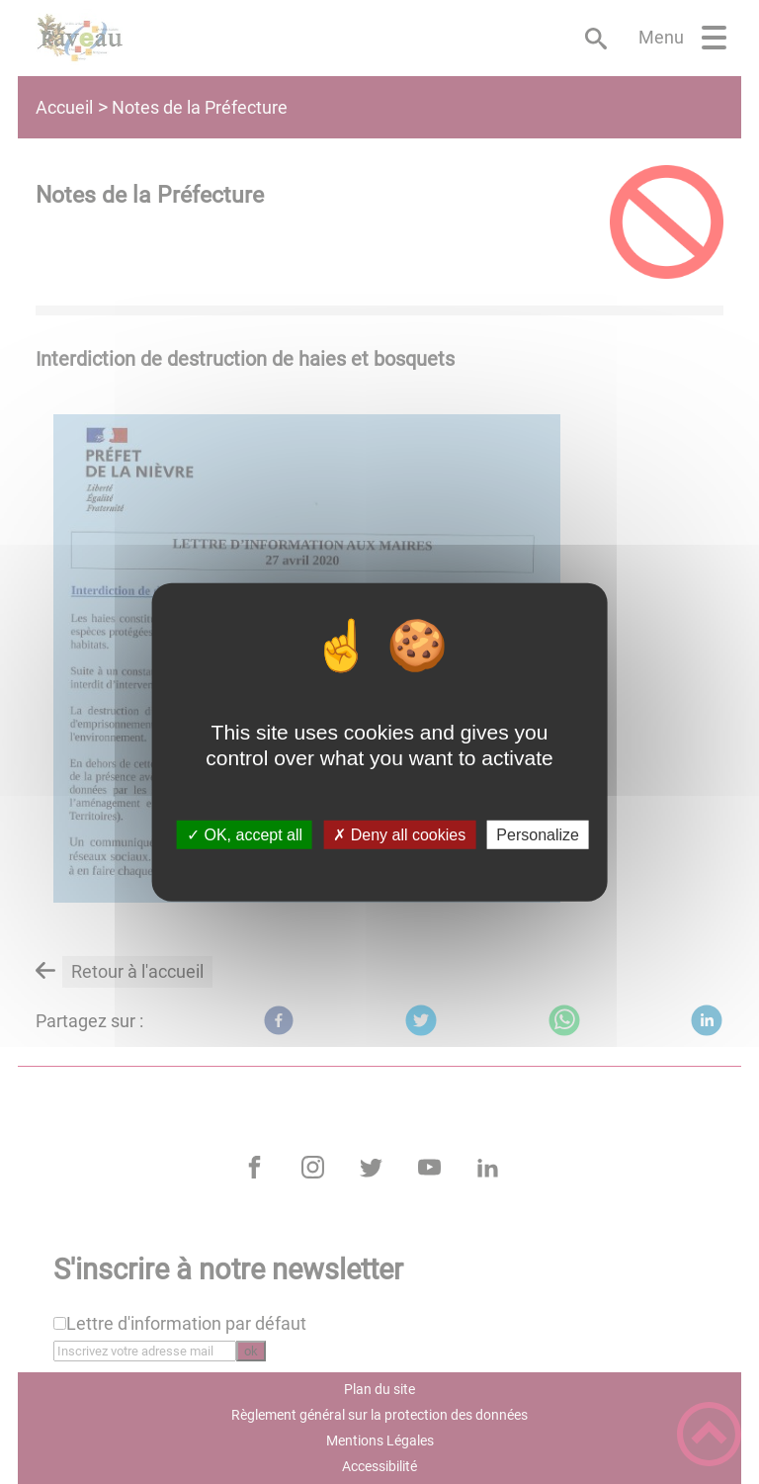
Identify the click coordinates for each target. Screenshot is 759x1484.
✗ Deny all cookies (399, 835)
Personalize (537, 835)
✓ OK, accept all (244, 835)
